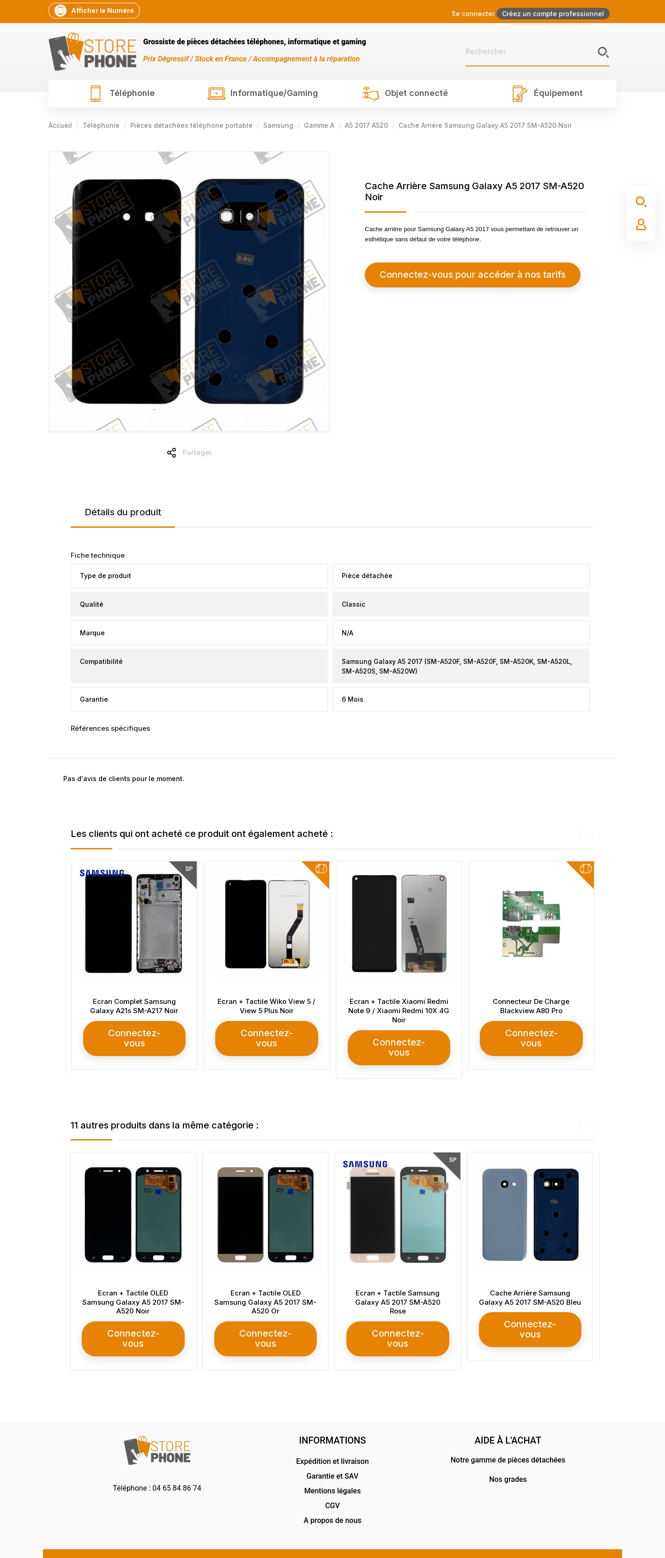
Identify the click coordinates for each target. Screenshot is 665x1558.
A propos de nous (332, 1498)
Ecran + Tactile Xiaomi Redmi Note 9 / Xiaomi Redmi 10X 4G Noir (530, 1010)
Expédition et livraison (332, 1439)
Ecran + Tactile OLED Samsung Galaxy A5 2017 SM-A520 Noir (134, 1291)
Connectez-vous (134, 1042)
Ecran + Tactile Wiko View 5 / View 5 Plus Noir (398, 1006)
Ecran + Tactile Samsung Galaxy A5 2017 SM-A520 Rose (398, 1291)
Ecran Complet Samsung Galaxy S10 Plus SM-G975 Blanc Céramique (134, 1010)
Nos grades (508, 1457)
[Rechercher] (538, 51)
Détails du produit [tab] (123, 512)
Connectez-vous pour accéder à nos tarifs (448, 275)
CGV (332, 1483)
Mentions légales (332, 1468)
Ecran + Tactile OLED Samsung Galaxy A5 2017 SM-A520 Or (266, 1291)
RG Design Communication (555, 1541)
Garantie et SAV (332, 1454)
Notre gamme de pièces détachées (508, 1437)
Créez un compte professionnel (553, 14)
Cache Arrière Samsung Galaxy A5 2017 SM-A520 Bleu (531, 1286)
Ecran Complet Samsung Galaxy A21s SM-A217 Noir (266, 1006)
